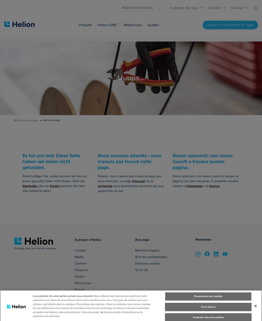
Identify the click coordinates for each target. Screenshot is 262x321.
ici (102, 316)
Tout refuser (208, 311)
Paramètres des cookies (208, 300)
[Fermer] (255, 310)
